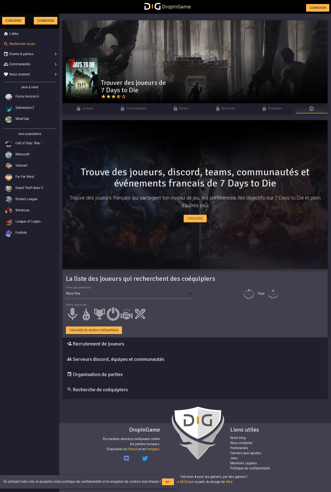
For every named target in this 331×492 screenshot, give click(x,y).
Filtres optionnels (76, 304)
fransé (132, 449)
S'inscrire (13, 20)
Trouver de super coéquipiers (94, 330)
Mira (229, 482)
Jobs (234, 458)
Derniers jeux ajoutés (245, 453)
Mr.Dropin (187, 482)
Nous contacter (241, 443)
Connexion (317, 8)
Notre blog (238, 438)
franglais (153, 449)
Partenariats (239, 448)
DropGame (167, 7)
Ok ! (168, 481)
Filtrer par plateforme (78, 287)
